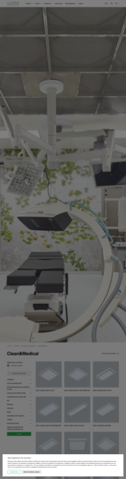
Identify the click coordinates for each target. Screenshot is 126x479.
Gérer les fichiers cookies (31, 472)
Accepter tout (14, 472)
